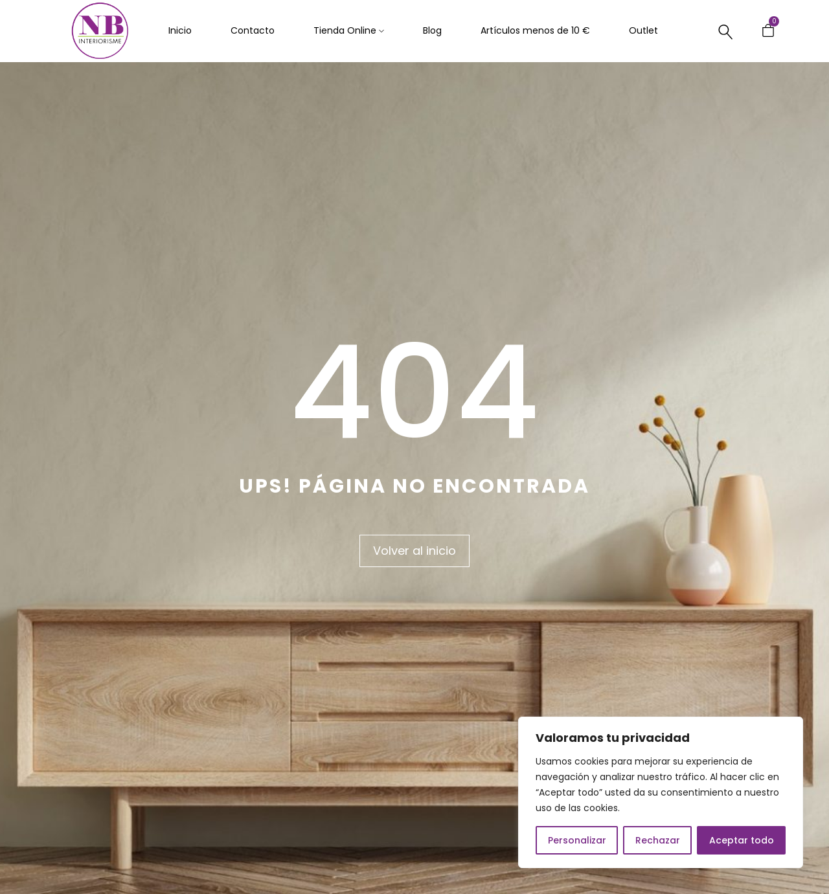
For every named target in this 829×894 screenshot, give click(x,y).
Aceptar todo (741, 840)
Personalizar (577, 840)
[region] (660, 792)
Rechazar (657, 840)
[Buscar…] (725, 32)
